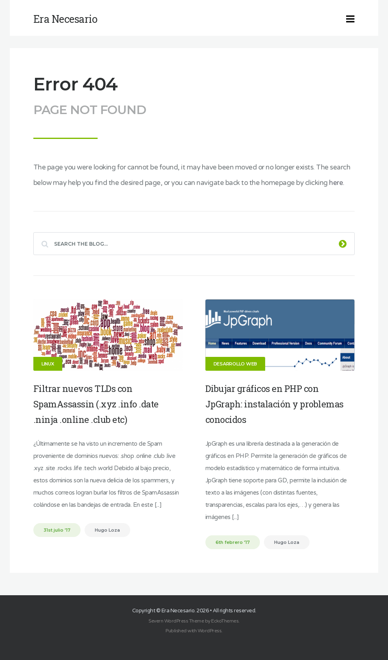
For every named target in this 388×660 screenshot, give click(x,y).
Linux (47, 364)
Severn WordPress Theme (176, 621)
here (336, 182)
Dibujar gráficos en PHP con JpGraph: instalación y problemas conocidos (274, 404)
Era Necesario (178, 610)
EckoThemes (224, 621)
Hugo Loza (107, 530)
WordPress (210, 631)
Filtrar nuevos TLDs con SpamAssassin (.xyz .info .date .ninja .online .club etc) (96, 404)
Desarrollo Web (235, 364)
